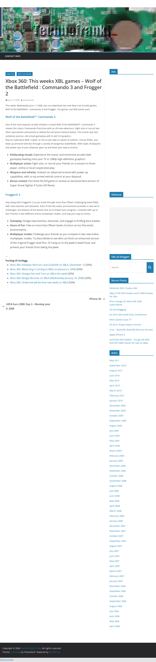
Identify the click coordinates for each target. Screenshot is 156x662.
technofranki (28, 100)
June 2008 (115, 495)
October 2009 (116, 415)
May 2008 (114, 500)
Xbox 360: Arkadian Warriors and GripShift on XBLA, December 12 (47, 265)
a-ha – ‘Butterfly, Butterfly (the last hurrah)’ (131, 329)
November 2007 (118, 531)
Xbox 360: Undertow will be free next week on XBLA (39, 282)
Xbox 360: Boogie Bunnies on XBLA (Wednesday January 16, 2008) (47, 278)
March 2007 (116, 571)
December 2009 (118, 405)
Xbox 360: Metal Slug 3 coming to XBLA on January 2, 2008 (43, 269)
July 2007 (114, 551)
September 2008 (118, 480)
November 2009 (118, 410)
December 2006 (118, 586)
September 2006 (118, 601)
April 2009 (115, 445)
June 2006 (115, 616)
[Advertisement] (132, 226)
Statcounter (7, 660)
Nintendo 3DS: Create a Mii (123, 288)
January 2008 (116, 520)
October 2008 (116, 475)
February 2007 (117, 576)
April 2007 (115, 566)
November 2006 (118, 591)
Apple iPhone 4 (117, 334)
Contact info (12, 56)
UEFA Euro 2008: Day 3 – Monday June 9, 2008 (26, 306)
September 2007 (118, 541)
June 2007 (115, 556)
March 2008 (116, 510)
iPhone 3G (97, 299)
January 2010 (116, 400)
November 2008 (118, 470)
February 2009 (117, 455)
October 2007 (116, 536)
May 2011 (114, 360)
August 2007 (116, 546)
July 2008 (114, 490)
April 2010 (115, 385)
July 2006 (114, 611)
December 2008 (118, 465)
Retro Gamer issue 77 (120, 319)
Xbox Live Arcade (24, 74)
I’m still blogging (118, 309)
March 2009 (116, 450)
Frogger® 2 (12, 194)
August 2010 (116, 370)
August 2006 (116, 606)
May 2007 (114, 561)
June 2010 (115, 375)
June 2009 (115, 435)
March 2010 (116, 390)
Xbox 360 (10, 74)
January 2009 (116, 460)
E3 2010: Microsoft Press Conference (128, 314)
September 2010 (118, 365)
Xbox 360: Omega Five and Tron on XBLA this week (38, 273)
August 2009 (116, 425)
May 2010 (114, 380)
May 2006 (114, 621)
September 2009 (118, 420)
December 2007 (118, 525)
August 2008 (116, 485)
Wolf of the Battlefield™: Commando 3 (30, 117)
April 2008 (115, 505)
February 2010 (117, 395)
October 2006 (116, 596)
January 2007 (116, 581)
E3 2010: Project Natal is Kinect (125, 324)
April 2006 (115, 626)
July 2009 (114, 430)
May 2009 (114, 440)
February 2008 (117, 515)
